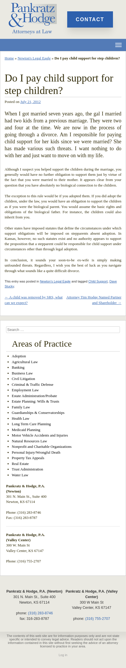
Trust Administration (27, 469)
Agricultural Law (25, 362)
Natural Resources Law (29, 441)
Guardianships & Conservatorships (38, 412)
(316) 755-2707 (97, 619)
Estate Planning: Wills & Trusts (35, 401)
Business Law (22, 373)
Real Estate (20, 463)
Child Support (98, 281)
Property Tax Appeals (28, 458)
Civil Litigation (23, 378)
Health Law (21, 418)
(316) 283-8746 (40, 613)
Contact (90, 19)
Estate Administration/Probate (34, 396)
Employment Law (25, 390)
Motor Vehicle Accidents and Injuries (40, 435)
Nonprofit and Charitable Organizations (42, 446)
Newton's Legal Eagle (34, 58)
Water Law (20, 475)
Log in (63, 655)
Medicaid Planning (26, 430)
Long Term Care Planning (31, 424)
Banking (18, 367)
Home (9, 58)
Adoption (19, 356)
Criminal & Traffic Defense (33, 384)
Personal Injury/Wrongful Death (36, 452)
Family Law (21, 407)
